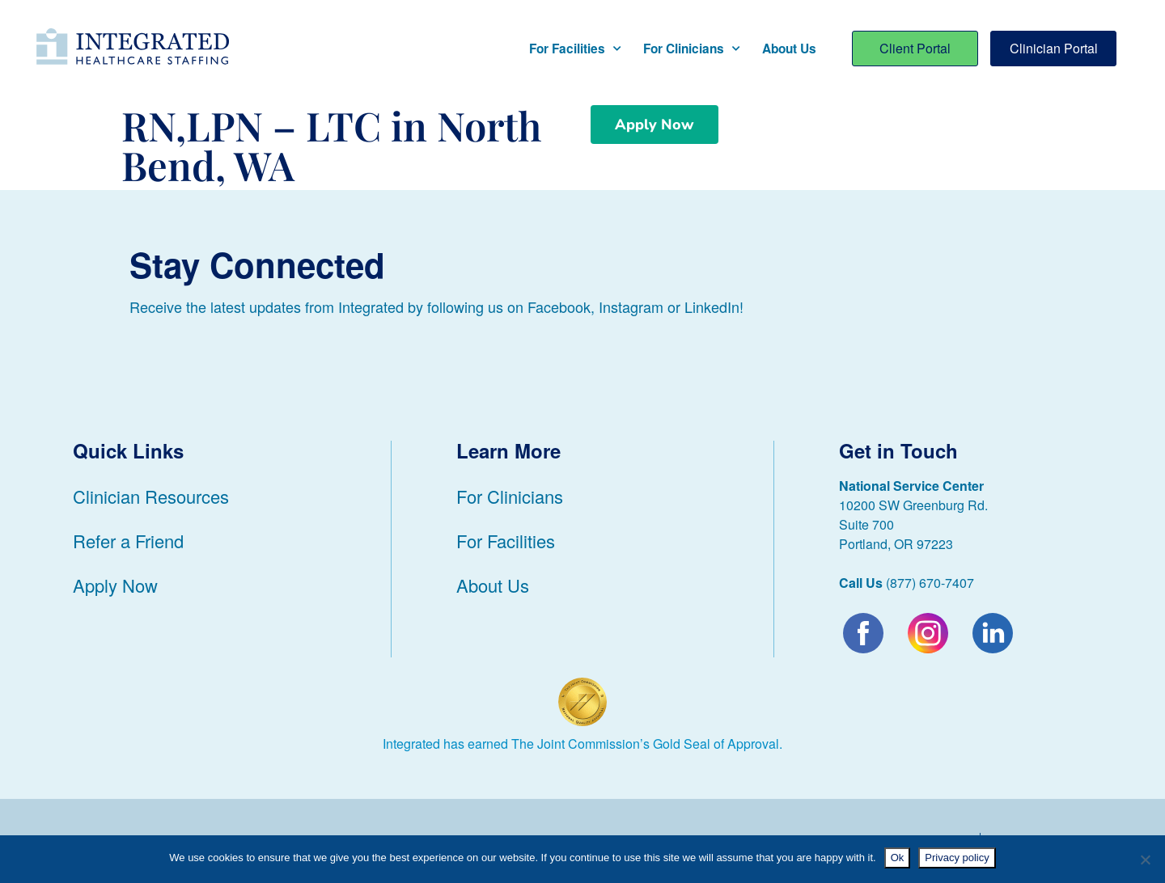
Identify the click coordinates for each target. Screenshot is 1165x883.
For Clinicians (691, 48)
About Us (789, 48)
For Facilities (575, 48)
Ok (897, 857)
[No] (1145, 859)
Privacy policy (957, 857)
